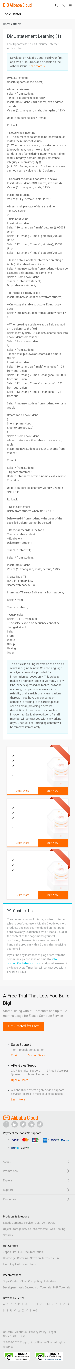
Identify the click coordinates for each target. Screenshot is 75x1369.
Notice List (9, 1336)
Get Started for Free (23, 1026)
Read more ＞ (37, 66)
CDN (37, 1222)
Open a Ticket (19, 1080)
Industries (50, 1281)
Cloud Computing (31, 1281)
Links (22, 1336)
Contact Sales (36, 1055)
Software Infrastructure (45, 1258)
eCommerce (40, 1229)
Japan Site (9, 1252)
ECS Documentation (30, 1252)
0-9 (35, 1310)
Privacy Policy (37, 1332)
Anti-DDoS (48, 1222)
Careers (8, 1332)
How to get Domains (15, 1258)
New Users (29, 1264)
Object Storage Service (17, 1229)
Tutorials (45, 1287)
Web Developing (28, 1287)
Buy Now (52, 790)
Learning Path (12, 1264)
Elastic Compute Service (18, 1222)
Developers (10, 1287)
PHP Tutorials (61, 1287)
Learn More (22, 790)
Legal (52, 1332)
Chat (14, 1055)
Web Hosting (57, 1229)
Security (8, 1235)
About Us (21, 1332)
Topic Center (10, 1281)
